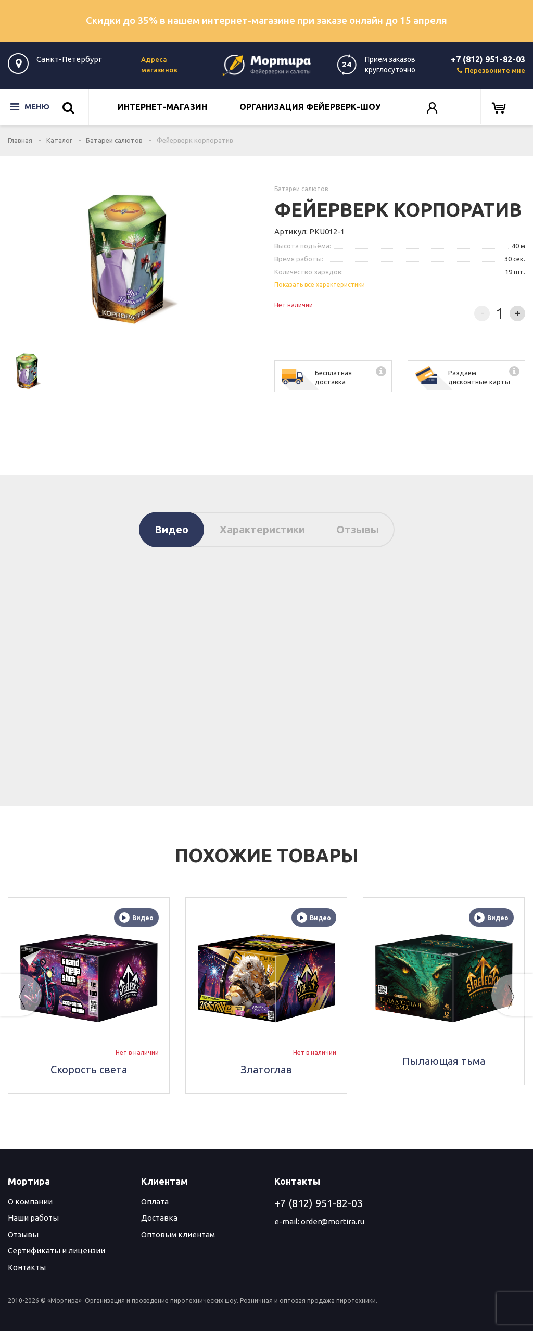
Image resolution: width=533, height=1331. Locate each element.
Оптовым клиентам (178, 1234)
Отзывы (357, 529)
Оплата (155, 1201)
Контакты (27, 1267)
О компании (30, 1201)
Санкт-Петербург (69, 59)
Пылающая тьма (443, 1061)
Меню (29, 107)
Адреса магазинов (159, 64)
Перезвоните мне (491, 70)
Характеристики (262, 529)
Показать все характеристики (319, 284)
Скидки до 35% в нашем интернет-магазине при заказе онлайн (266, 20)
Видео (171, 529)
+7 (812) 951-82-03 (488, 59)
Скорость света (88, 1069)
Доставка (159, 1217)
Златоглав (266, 1069)
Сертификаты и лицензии (56, 1250)
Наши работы (33, 1217)
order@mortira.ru (332, 1221)
